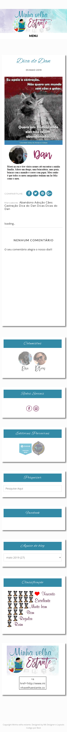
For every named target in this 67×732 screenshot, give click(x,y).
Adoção (39, 202)
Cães (49, 202)
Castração (11, 205)
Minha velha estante (21, 724)
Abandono (26, 202)
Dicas (41, 205)
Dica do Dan (27, 205)
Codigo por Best (33, 727)
